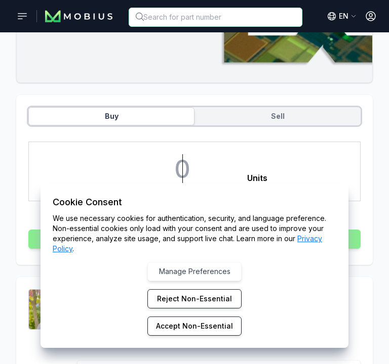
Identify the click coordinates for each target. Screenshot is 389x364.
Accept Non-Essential (194, 326)
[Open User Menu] (371, 16)
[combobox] (215, 17)
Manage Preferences (194, 271)
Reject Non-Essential (194, 298)
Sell (278, 116)
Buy (112, 116)
